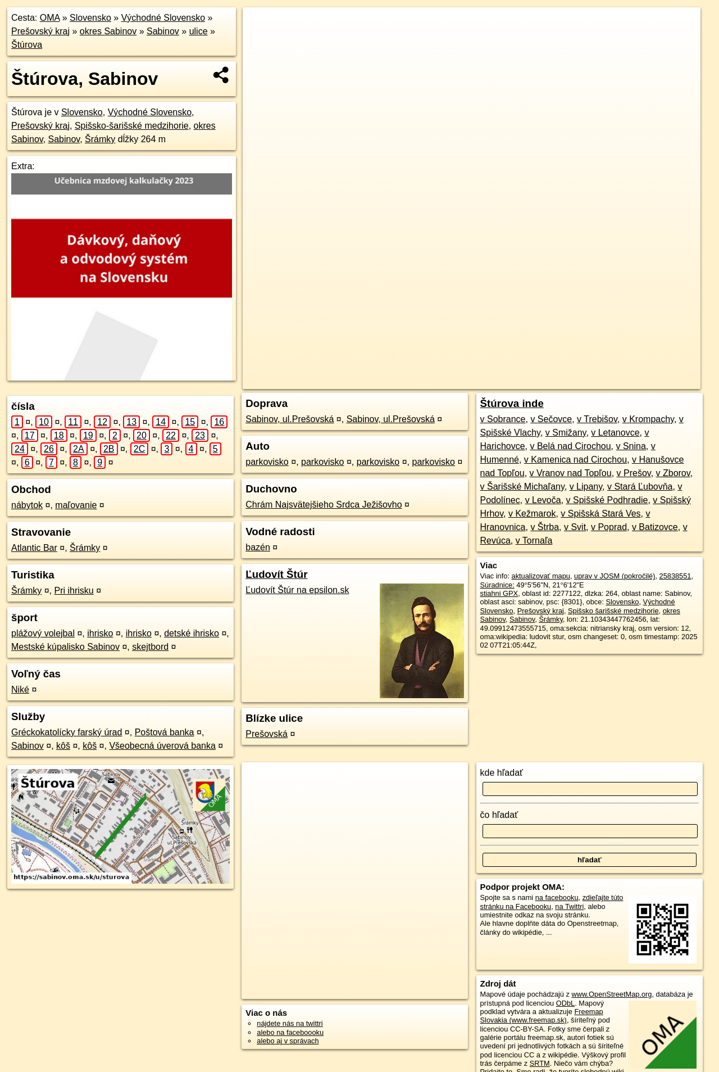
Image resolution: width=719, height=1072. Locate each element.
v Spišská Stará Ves (600, 513)
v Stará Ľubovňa (640, 486)
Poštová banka (164, 732)
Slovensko (90, 17)
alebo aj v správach (287, 1041)
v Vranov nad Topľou (571, 473)
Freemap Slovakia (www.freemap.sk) (541, 1015)
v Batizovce (655, 527)
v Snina (630, 446)
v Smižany (565, 432)
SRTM (540, 1063)
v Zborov (673, 473)
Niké (20, 689)
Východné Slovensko (163, 17)
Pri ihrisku (73, 590)
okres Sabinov (108, 31)
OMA (50, 17)
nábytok (27, 505)
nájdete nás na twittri (289, 1023)
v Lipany (586, 486)
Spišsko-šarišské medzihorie (132, 125)
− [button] (262, 43)
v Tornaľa (534, 540)
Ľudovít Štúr (276, 574)
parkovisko (266, 462)
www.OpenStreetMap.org (611, 994)
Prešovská (266, 734)
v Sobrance (503, 419)
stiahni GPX (499, 593)
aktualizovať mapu (541, 576)
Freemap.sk (564, 380)
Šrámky (100, 139)
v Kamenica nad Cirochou (575, 459)
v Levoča (543, 500)
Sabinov (163, 31)
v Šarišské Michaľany (522, 486)
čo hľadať (499, 815)
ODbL (565, 1003)
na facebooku (557, 897)
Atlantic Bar (34, 548)
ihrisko (100, 633)
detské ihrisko (191, 633)
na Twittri (569, 906)
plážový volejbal (43, 633)
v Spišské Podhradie (607, 500)
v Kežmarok (532, 513)
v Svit (575, 527)
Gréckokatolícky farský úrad (66, 732)
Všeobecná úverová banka (162, 745)
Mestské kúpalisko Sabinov (65, 647)
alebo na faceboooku (290, 1032)
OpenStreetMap (506, 380)
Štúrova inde (512, 403)
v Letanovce (615, 432)
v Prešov (634, 473)
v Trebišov (597, 419)
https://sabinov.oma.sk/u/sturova (650, 380)
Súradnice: (497, 585)
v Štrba (544, 527)
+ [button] (262, 26)
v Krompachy (648, 419)
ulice (198, 31)
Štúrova (26, 44)
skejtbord (150, 647)
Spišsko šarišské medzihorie (613, 611)
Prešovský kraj (40, 31)
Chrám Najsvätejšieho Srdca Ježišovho (323, 504)
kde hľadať (502, 772)
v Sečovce (551, 419)
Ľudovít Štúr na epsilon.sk (297, 590)
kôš (63, 745)
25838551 (675, 576)
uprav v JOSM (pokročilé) (614, 576)
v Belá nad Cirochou (570, 446)
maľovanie (76, 505)
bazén (257, 547)
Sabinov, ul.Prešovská (289, 419)
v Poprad (609, 527)
